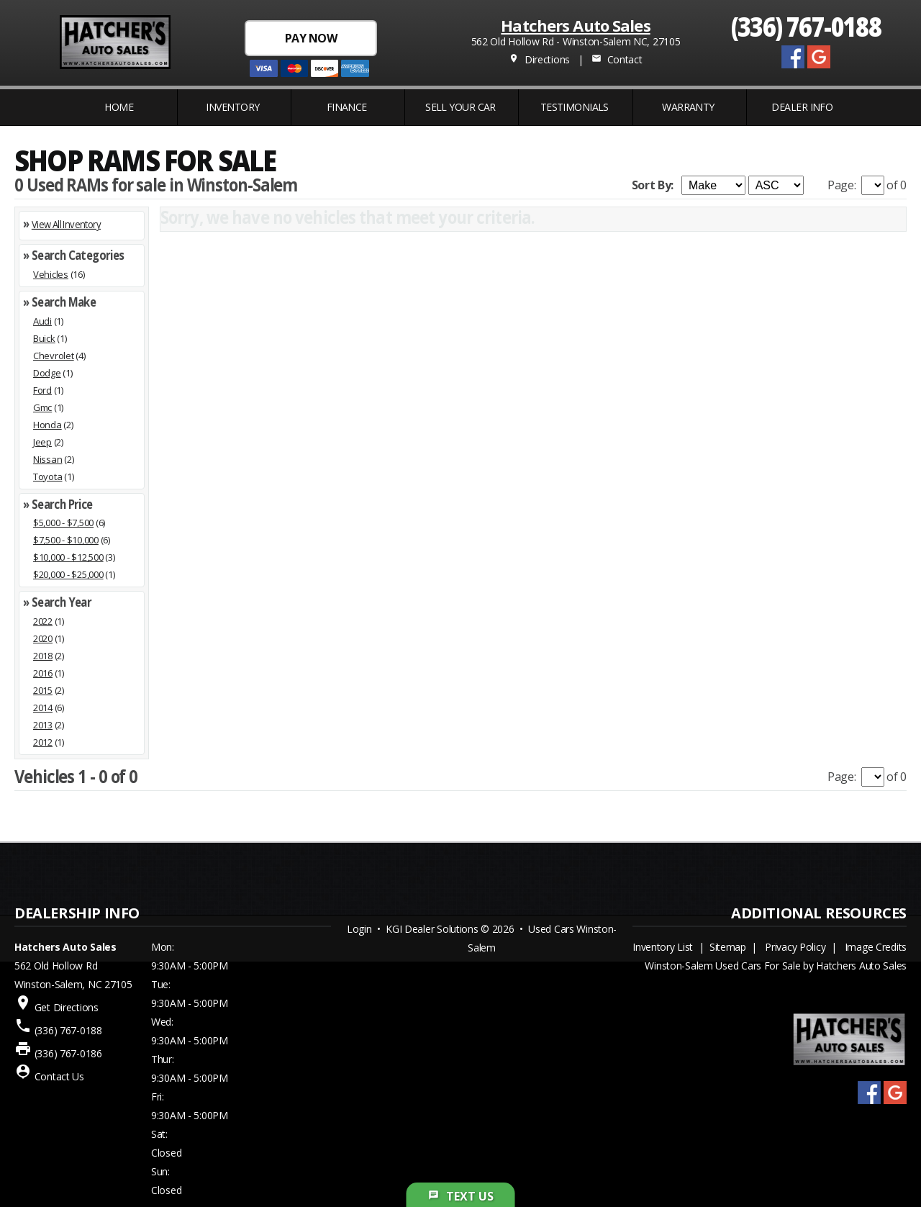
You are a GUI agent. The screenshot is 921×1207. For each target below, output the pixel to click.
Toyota (47, 476)
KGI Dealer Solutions (432, 929)
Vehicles (50, 274)
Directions (539, 59)
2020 (43, 638)
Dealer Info (801, 107)
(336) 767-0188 (806, 25)
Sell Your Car (460, 107)
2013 (43, 724)
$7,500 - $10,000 (66, 539)
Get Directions (67, 1007)
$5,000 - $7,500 (63, 522)
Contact (616, 59)
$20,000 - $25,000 (68, 574)
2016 (43, 672)
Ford (42, 390)
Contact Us (59, 1076)
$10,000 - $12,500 (68, 557)
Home (118, 107)
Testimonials (574, 107)
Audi (42, 321)
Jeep (42, 441)
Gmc (42, 407)
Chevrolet (53, 355)
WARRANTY (688, 107)
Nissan (47, 459)
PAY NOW (311, 38)
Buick (44, 338)
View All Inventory (66, 224)
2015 (43, 690)
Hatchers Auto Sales (575, 25)
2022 (43, 621)
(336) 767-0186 (68, 1053)
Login (359, 929)
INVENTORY (232, 107)
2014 (43, 707)
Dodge (47, 372)
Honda (47, 424)
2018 (43, 655)
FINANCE (347, 107)
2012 (43, 742)
